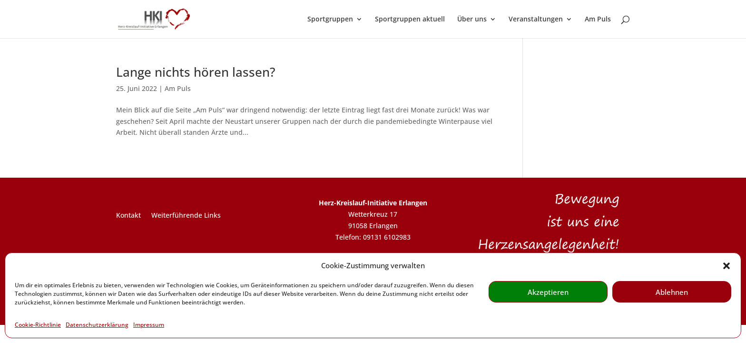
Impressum (148, 325)
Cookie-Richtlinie (38, 325)
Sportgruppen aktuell (410, 19)
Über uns (472, 19)
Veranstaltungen (536, 19)
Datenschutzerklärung (97, 325)
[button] (726, 266)
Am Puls (598, 19)
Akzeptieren (548, 292)
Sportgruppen (330, 19)
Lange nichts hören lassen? (195, 72)
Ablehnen (672, 292)
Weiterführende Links (186, 216)
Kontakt (128, 216)
